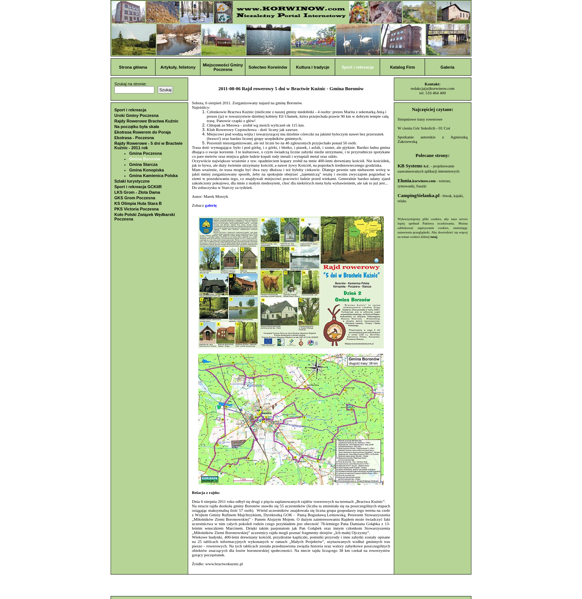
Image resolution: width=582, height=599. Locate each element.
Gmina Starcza (143, 164)
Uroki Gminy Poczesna (136, 115)
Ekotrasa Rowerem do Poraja (142, 132)
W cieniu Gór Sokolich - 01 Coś (424, 128)
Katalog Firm (402, 67)
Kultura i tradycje (313, 67)
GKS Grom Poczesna (134, 198)
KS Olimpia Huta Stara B (138, 203)
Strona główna (133, 67)
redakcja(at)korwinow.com (432, 88)
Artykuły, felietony (178, 67)
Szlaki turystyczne (132, 181)
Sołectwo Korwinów (268, 67)
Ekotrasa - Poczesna (134, 137)
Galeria (447, 67)
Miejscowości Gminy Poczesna (223, 67)
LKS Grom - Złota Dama (137, 192)
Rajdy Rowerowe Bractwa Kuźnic (146, 121)
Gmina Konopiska (146, 170)
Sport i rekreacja (357, 67)
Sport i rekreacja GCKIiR (138, 186)
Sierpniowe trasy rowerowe (420, 119)
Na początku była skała (136, 126)
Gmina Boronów (145, 159)
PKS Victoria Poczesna (136, 209)
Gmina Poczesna (145, 153)
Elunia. (417, 180)
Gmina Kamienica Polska (153, 175)
